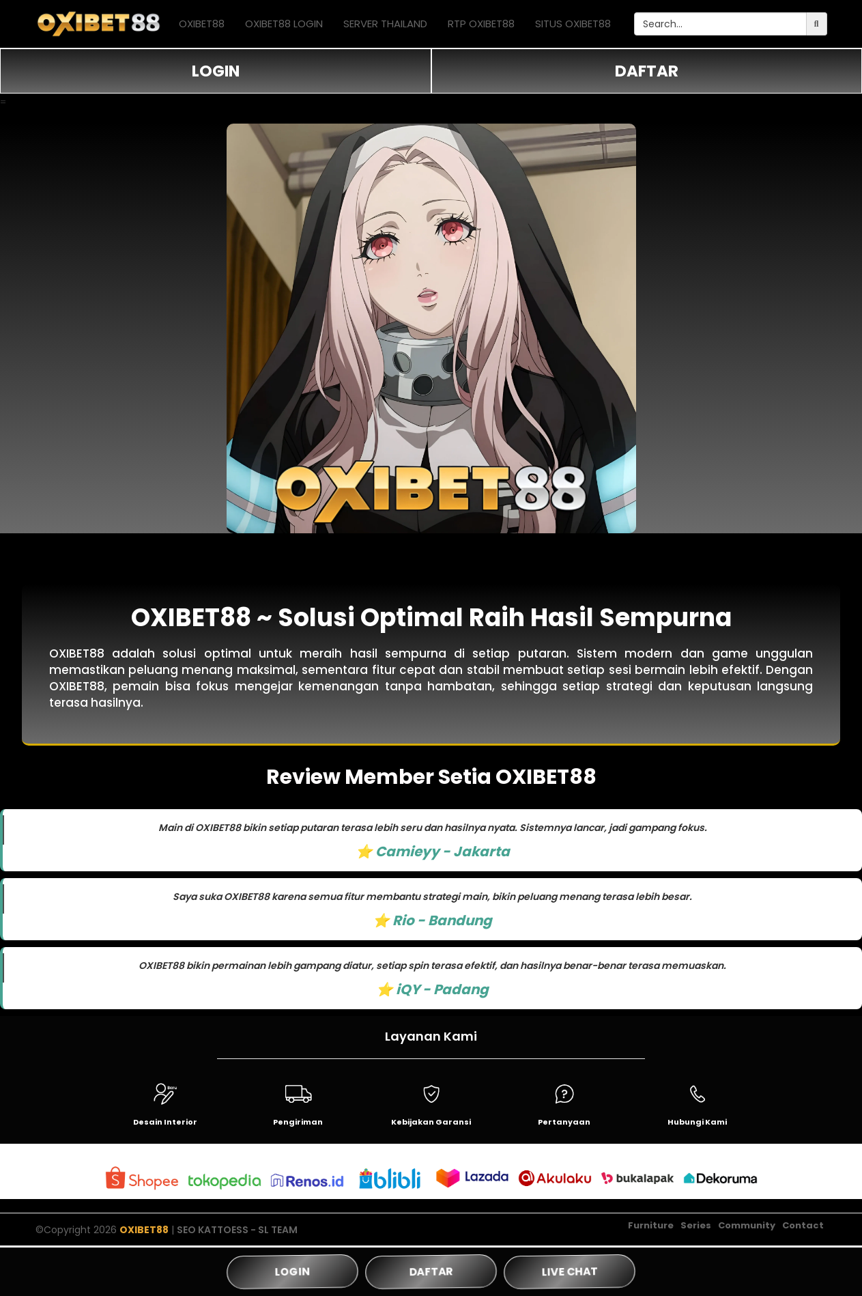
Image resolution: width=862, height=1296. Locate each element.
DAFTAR (646, 71)
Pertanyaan (564, 1121)
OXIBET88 (202, 23)
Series (695, 1226)
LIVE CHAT (570, 1272)
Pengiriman (298, 1121)
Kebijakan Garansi (431, 1121)
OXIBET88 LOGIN (284, 23)
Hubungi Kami (697, 1121)
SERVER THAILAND (385, 23)
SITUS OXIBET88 (573, 23)
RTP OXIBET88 (481, 23)
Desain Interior (165, 1121)
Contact (803, 1226)
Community (746, 1226)
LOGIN (216, 71)
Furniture (651, 1226)
